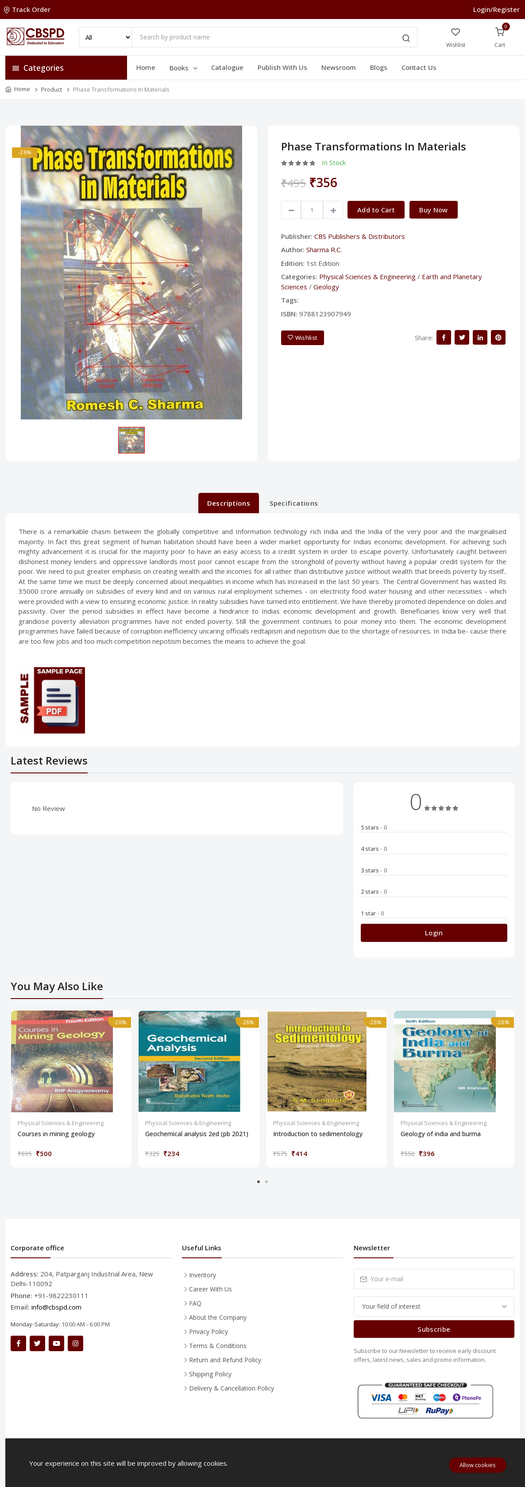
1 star (372, 913)
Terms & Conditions (218, 1345)
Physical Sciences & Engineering (367, 276)
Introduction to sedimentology (318, 1134)
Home (145, 67)
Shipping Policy (210, 1374)
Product (51, 89)
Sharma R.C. (324, 249)
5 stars (374, 827)
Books (184, 67)
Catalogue (227, 67)
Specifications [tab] (294, 503)
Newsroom (338, 67)
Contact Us (418, 67)
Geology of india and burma (441, 1134)
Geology (326, 286)
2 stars (374, 891)
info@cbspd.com (56, 1307)
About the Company (218, 1317)
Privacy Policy (208, 1331)
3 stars (374, 870)
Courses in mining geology (56, 1134)
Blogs (378, 67)
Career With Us (210, 1289)
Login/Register (496, 9)
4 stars (374, 849)
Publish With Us (282, 67)
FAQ (195, 1303)
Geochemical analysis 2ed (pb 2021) (196, 1134)
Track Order (27, 9)
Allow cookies (477, 1465)
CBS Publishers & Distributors (359, 236)
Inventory (202, 1275)
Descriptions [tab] (229, 503)
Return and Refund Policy (225, 1360)
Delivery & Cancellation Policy (231, 1388)
